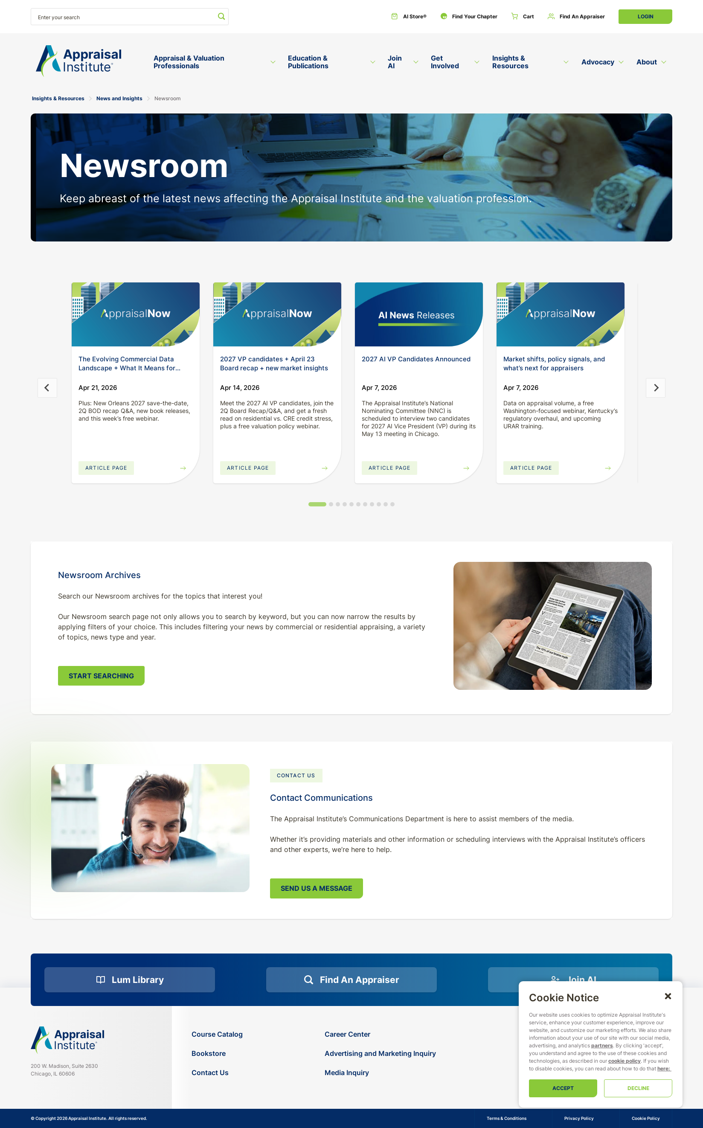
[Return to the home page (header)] (78, 61)
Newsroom (167, 98)
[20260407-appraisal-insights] (561, 314)
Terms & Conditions (506, 1118)
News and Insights (119, 98)
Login (646, 16)
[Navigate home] (67, 1040)
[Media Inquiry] (380, 1073)
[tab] (317, 504)
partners (602, 1045)
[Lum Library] (129, 980)
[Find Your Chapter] (468, 16)
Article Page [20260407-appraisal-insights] (531, 468)
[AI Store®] (409, 16)
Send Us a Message (316, 888)
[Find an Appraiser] (576, 16)
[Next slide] (655, 388)
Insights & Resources (58, 98)
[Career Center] (380, 1034)
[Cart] (522, 16)
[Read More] (419, 314)
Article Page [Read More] (389, 468)
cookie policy (624, 1061)
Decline (638, 1088)
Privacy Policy (579, 1118)
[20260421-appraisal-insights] (136, 314)
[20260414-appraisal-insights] (277, 314)
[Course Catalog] (217, 1034)
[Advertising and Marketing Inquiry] (380, 1053)
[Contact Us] (217, 1073)
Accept (563, 1088)
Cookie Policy (646, 1118)
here (662, 1068)
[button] (668, 995)
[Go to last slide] (47, 388)
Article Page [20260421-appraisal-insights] (106, 468)
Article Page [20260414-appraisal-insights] (248, 468)
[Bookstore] (217, 1053)
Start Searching (101, 676)
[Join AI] (573, 980)
